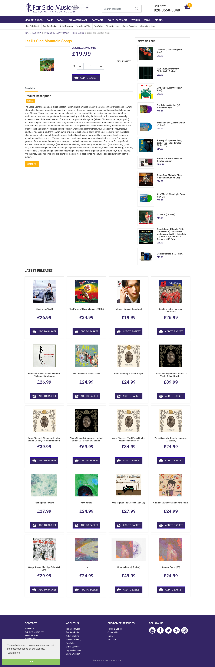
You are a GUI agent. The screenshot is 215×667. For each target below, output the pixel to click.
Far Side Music (33, 26)
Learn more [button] (14, 652)
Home (27, 33)
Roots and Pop (78, 33)
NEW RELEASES (34, 20)
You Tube (98, 26)
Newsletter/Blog (83, 26)
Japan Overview (129, 26)
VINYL (147, 20)
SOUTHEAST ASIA (117, 20)
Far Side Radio (49, 26)
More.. (159, 20)
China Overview (147, 26)
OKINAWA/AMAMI (78, 20)
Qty (73, 65)
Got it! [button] (31, 661)
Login (110, 636)
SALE (50, 20)
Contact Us (113, 632)
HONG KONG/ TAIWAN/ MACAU (57, 33)
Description (30, 88)
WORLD (136, 20)
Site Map (112, 639)
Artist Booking (66, 26)
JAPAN (60, 20)
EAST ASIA (97, 20)
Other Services (112, 26)
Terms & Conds (115, 629)
